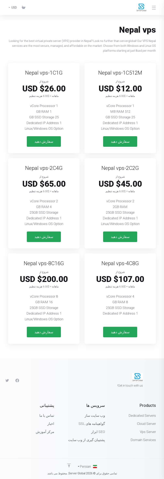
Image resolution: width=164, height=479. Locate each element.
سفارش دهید (120, 141)
